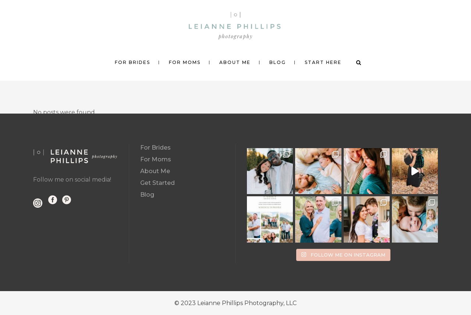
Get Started (157, 182)
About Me (155, 171)
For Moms (155, 159)
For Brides (155, 147)
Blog (147, 194)
